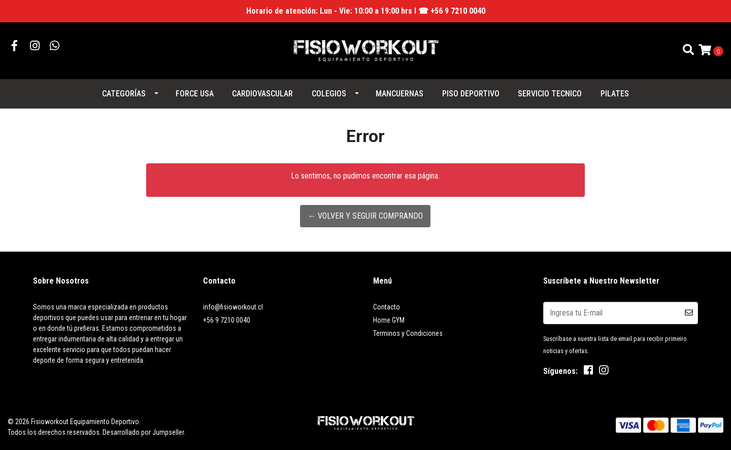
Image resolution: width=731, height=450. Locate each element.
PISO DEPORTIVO (471, 93)
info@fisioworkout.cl (233, 307)
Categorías (124, 93)
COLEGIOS (329, 93)
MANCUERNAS (399, 93)
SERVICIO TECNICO (550, 93)
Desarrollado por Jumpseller (143, 432)
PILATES (615, 93)
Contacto (386, 307)
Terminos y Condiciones (408, 333)
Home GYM (389, 320)
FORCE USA (195, 93)
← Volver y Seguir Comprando (365, 216)
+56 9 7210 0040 (226, 320)
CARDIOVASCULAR (262, 93)
